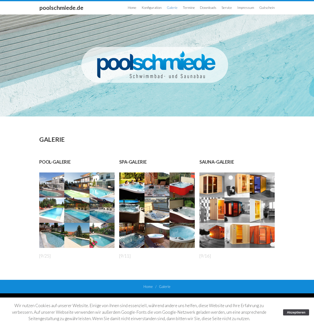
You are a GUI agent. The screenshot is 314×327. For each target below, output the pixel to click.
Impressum (245, 7)
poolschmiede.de (61, 7)
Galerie (172, 7)
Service (227, 7)
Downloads (208, 7)
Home (132, 7)
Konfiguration (152, 7)
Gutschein (267, 7)
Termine (189, 7)
